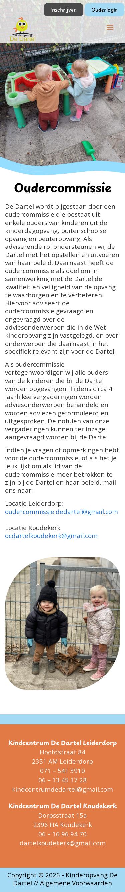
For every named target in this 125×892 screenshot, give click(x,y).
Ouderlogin (104, 9)
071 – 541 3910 (62, 770)
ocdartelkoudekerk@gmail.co (48, 535)
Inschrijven (63, 9)
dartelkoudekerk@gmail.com (63, 843)
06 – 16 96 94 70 (62, 834)
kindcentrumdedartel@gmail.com (62, 789)
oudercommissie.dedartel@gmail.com (61, 511)
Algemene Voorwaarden (76, 883)
